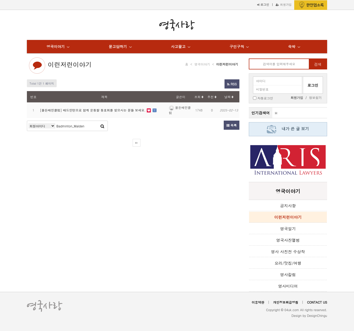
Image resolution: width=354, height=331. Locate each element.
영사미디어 (288, 286)
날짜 (228, 96)
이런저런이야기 (70, 64)
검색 (317, 64)
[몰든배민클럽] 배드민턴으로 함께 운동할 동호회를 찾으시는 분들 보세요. (93, 110)
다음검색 (136, 143)
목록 (231, 125)
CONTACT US (317, 302)
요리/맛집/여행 (288, 263)
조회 (198, 96)
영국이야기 (55, 46)
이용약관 (258, 302)
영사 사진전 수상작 (288, 251)
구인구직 (236, 46)
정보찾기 (315, 97)
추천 (211, 96)
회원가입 (284, 4)
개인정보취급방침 (285, 302)
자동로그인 (265, 98)
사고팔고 (178, 46)
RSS (232, 84)
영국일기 (288, 228)
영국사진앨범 (288, 240)
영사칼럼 (288, 274)
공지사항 (288, 205)
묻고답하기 (118, 46)
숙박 (291, 46)
